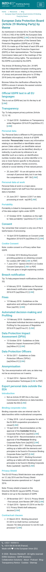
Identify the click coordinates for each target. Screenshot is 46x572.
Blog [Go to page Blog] (22, 12)
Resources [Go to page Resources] (13, 12)
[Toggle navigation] (40, 4)
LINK (26, 38)
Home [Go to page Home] (4, 12)
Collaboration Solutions (12, 560)
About (26, 560)
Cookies (24, 563)
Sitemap (33, 563)
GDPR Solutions (24, 557)
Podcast (34, 560)
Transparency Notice (11, 563)
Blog (41, 560)
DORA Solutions (9, 557)
